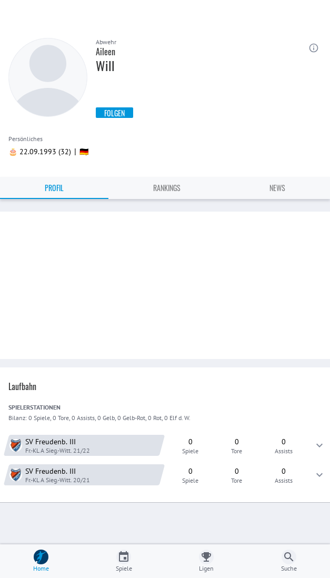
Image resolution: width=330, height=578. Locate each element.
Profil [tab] (54, 187)
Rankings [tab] (167, 187)
